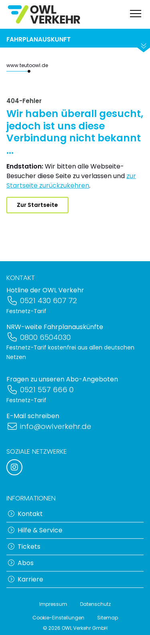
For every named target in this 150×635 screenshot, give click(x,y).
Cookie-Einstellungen (58, 617)
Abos (21, 563)
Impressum (53, 604)
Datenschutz (95, 604)
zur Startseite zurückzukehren (71, 180)
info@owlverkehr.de (48, 426)
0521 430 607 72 (41, 301)
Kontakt (25, 513)
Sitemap (107, 617)
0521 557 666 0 (40, 390)
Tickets (24, 546)
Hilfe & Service (35, 530)
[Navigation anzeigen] (136, 15)
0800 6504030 (38, 337)
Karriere (25, 579)
